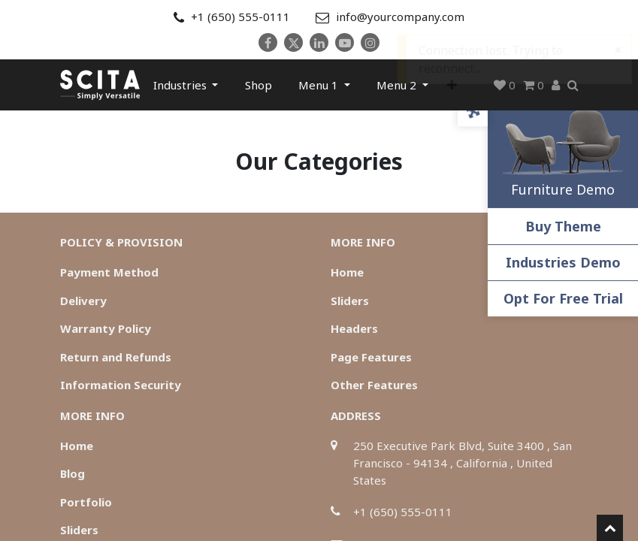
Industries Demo (563, 262)
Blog (72, 473)
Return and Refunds (115, 356)
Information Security (120, 384)
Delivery (83, 300)
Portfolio (86, 501)
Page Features (371, 356)
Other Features (374, 384)
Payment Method (109, 272)
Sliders (350, 300)
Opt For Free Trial (563, 298)
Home (347, 272)
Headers (354, 328)
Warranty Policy (105, 328)
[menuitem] (258, 84)
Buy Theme (563, 226)
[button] (452, 85)
